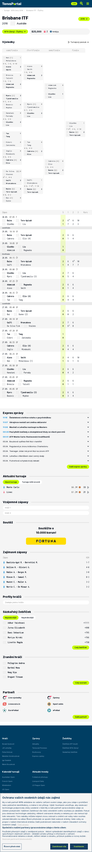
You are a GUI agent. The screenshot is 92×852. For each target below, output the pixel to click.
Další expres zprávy (78, 466)
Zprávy (53, 697)
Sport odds (55, 704)
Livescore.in (11, 704)
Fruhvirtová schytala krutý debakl (24, 461)
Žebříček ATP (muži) (70, 744)
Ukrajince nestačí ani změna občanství (27, 422)
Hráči (5, 738)
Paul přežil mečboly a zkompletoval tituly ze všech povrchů (37, 432)
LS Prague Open (38, 785)
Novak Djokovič (8, 744)
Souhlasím (79, 846)
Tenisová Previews (39, 748)
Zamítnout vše (59, 846)
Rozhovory (36, 752)
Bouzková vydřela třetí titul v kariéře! (25, 441)
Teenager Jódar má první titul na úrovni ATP (29, 451)
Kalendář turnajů (10, 771)
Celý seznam (81, 683)
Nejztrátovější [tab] (27, 617)
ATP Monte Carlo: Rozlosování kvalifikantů (29, 437)
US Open (5, 789)
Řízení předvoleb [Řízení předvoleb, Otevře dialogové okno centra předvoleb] (12, 846)
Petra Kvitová (7, 752)
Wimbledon (6, 785)
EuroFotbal (11, 710)
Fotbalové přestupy (40, 777)
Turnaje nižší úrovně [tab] (31, 482)
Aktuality (35, 744)
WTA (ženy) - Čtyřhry (15, 31)
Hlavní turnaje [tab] (11, 482)
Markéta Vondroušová (10, 756)
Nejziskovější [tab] (10, 617)
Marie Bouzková (8, 764)
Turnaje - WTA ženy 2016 (13, 10)
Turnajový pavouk (78, 42)
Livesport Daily (38, 781)
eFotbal (53, 710)
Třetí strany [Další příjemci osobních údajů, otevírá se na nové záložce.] (23, 824)
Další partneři (81, 717)
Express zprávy (38, 756)
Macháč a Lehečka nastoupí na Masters (28, 427)
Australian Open (8, 777)
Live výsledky (12, 697)
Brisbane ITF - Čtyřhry (34, 10)
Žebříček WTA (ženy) (70, 748)
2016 (84, 19)
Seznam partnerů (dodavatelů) (17, 839)
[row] (46, 220)
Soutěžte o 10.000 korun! (46, 530)
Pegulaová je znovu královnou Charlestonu (28, 446)
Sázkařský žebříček (69, 752)
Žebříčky (67, 738)
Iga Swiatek (6, 760)
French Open (7, 781)
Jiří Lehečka (6, 748)
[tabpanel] (46, 490)
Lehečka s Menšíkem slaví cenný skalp (26, 456)
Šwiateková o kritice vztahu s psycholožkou (30, 417)
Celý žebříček (81, 647)
